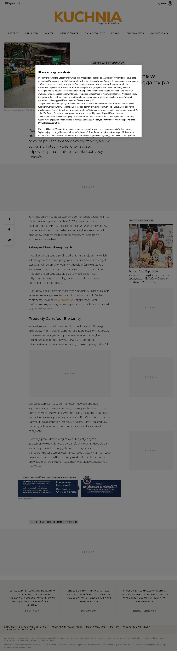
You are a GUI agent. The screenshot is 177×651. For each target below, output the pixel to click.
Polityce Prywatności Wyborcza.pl (110, 120)
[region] (88, 101)
